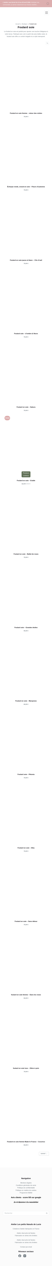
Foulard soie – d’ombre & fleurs (26, 333)
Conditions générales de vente (26, 1185)
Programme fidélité (26, 1193)
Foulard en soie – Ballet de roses (26, 554)
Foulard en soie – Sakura (26, 407)
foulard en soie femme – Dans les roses (26, 995)
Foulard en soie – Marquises (26, 701)
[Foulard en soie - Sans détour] (26, 886)
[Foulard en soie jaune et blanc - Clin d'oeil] (26, 225)
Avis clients (16, 1197)
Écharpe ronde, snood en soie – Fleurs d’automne (26, 187)
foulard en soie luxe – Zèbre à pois (26, 1068)
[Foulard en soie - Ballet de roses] (26, 519)
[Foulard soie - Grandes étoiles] (26, 592)
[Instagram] (24, 1255)
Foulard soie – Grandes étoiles (26, 627)
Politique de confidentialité (26, 1188)
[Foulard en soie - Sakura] (26, 372)
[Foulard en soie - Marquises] (26, 666)
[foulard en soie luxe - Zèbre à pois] (26, 1033)
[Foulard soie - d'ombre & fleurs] (26, 298)
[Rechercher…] (24, 1213)
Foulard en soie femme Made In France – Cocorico (26, 1142)
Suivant (44, 1153)
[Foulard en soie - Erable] (26, 445)
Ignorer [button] (47, 3)
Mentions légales (26, 1183)
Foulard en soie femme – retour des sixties (26, 113)
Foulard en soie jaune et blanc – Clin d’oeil (26, 260)
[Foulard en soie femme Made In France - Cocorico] (26, 1106)
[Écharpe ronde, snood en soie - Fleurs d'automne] (26, 151)
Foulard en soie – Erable (26, 480)
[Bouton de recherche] (47, 1213)
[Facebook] (19, 1255)
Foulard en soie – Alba (26, 848)
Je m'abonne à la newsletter (26, 1202)
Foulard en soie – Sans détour (26, 921)
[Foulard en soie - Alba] (26, 812)
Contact (22, 1247)
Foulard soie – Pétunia (26, 774)
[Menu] (46, 12)
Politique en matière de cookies (26, 1190)
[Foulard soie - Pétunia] (26, 739)
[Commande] (47, 43)
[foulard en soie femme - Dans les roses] (26, 959)
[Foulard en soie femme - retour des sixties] (26, 78)
